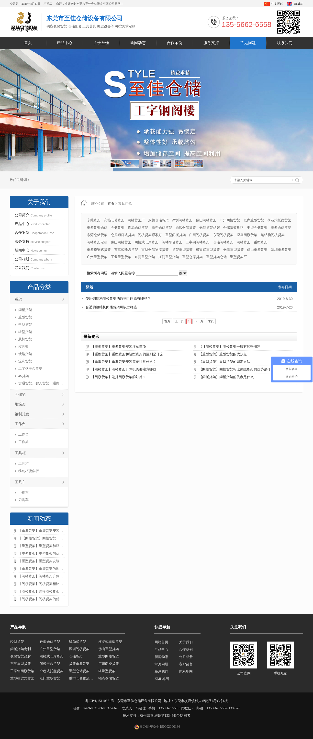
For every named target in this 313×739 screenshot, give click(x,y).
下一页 (198, 321)
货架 (18, 299)
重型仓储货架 (281, 227)
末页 (211, 321)
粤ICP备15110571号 (99, 701)
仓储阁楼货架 (223, 242)
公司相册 (186, 657)
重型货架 (25, 317)
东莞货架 (94, 220)
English (298, 3)
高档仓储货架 (114, 220)
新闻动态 (138, 43)
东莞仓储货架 (158, 220)
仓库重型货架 (254, 220)
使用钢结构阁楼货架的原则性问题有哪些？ (118, 298)
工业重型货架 (121, 257)
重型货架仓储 (97, 227)
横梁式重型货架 (208, 249)
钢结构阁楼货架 (273, 235)
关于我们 (186, 642)
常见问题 (248, 43)
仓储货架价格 (233, 227)
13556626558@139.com (224, 708)
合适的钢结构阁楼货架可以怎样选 (111, 307)
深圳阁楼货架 (182, 220)
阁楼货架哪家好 (150, 235)
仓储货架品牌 (209, 227)
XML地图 (162, 679)
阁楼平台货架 (172, 242)
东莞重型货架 (144, 257)
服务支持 (211, 43)
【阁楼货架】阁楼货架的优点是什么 (41, 599)
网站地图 (186, 671)
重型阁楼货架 (175, 235)
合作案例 (174, 43)
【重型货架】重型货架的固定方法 (41, 569)
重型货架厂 (238, 257)
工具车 (20, 482)
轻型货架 (25, 332)
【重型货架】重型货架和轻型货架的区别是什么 (41, 546)
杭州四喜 (147, 715)
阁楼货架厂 (136, 220)
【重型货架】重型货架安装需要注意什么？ (41, 561)
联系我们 (284, 43)
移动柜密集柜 (28, 471)
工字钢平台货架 (30, 368)
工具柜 (20, 453)
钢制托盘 (22, 414)
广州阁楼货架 (230, 220)
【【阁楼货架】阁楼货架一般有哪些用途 (41, 538)
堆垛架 (20, 404)
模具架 (23, 346)
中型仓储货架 (257, 227)
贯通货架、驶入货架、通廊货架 (41, 383)
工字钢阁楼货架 (198, 242)
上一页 (179, 321)
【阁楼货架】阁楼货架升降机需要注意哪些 (41, 576)
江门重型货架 (168, 257)
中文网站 (277, 3)
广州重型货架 (97, 257)
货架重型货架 (182, 249)
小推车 (23, 492)
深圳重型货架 (281, 249)
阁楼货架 (25, 310)
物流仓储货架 (138, 227)
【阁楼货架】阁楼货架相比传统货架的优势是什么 (41, 584)
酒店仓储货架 (185, 227)
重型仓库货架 (192, 257)
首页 (28, 43)
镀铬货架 (25, 354)
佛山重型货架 (257, 249)
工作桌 (23, 442)
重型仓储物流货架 (155, 249)
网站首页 (161, 642)
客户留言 (186, 664)
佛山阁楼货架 (206, 220)
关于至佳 (101, 43)
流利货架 (25, 361)
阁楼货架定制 (97, 242)
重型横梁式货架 (99, 249)
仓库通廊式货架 (123, 235)
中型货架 (25, 324)
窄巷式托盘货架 (279, 220)
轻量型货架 (106, 671)
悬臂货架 (25, 339)
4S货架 (23, 376)
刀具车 (23, 500)
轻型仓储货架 (50, 642)
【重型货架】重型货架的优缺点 (41, 553)
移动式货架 (77, 642)
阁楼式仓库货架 (146, 242)
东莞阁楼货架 (223, 235)
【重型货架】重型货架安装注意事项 (41, 531)
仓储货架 (117, 227)
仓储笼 (20, 394)
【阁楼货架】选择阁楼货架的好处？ (41, 591)
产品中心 (64, 43)
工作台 (20, 424)
